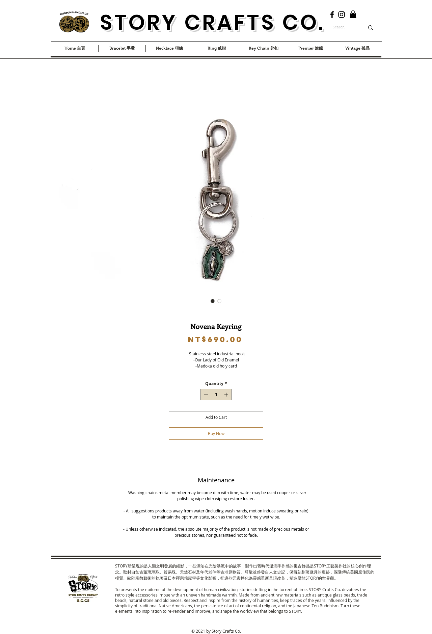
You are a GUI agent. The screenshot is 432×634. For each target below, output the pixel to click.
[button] (353, 14)
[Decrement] (205, 394)
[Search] (343, 27)
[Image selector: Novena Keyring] (212, 301)
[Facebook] (332, 14)
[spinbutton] (216, 394)
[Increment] (227, 394)
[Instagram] (341, 14)
